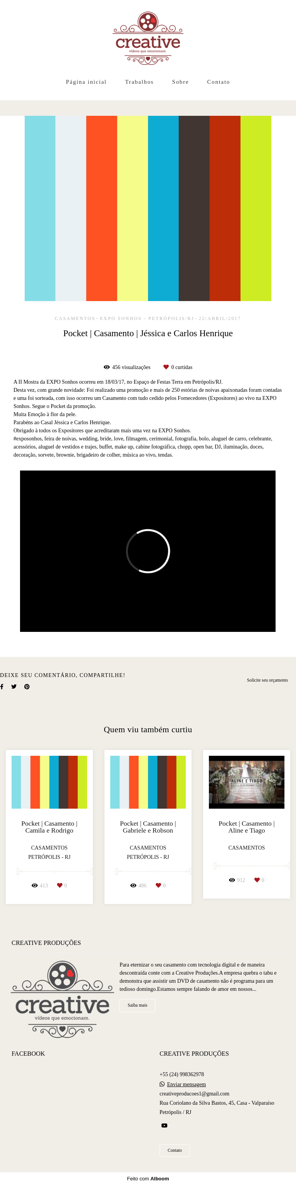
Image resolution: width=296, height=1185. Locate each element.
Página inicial (86, 82)
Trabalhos (139, 82)
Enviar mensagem (186, 1084)
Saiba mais (137, 1005)
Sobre (180, 82)
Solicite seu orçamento (267, 680)
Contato (218, 82)
